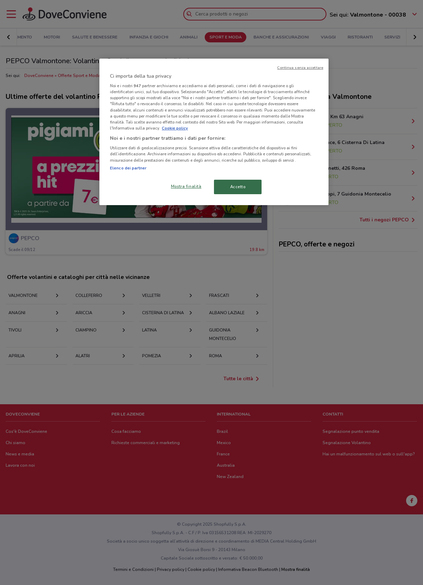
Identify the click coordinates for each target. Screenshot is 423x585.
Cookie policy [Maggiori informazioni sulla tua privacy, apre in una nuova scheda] (175, 128)
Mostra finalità (186, 186)
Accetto (238, 187)
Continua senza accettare (300, 67)
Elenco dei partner (128, 168)
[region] (214, 132)
